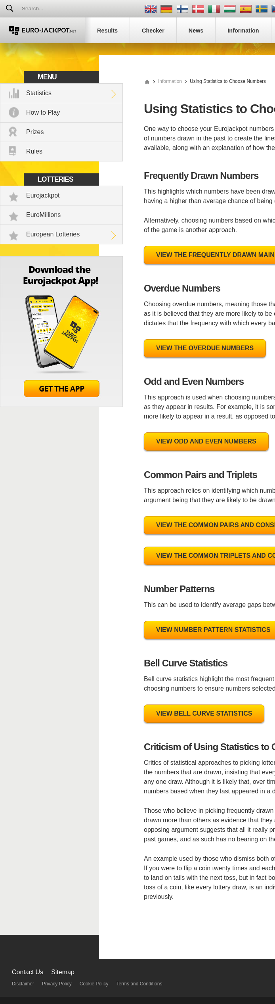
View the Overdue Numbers (205, 348)
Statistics (39, 93)
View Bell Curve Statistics (204, 713)
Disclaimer (23, 984)
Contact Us (27, 972)
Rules (34, 151)
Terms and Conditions (139, 984)
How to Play (43, 112)
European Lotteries (53, 234)
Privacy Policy (57, 984)
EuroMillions (43, 214)
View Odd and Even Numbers (206, 441)
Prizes (35, 132)
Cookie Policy (94, 984)
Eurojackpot (43, 195)
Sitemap (62, 972)
